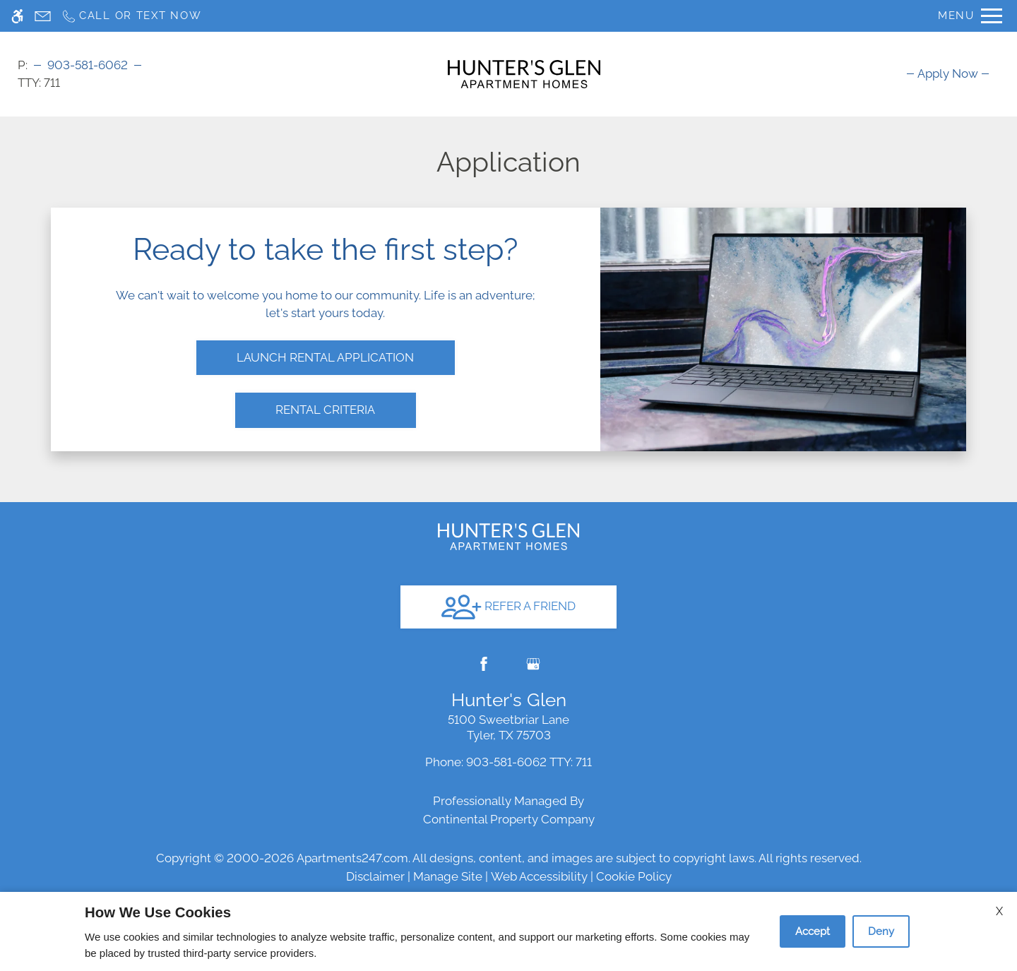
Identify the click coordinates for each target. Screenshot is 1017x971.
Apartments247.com (352, 839)
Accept (812, 931)
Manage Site (447, 857)
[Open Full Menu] (970, 16)
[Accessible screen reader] (17, 16)
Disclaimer (375, 857)
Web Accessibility (539, 857)
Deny (881, 931)
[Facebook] (484, 645)
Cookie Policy (634, 857)
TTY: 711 (508, 743)
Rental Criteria (325, 400)
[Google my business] (533, 645)
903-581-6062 (87, 65)
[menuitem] (947, 73)
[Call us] (131, 16)
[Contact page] (43, 16)
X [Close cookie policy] (999, 911)
